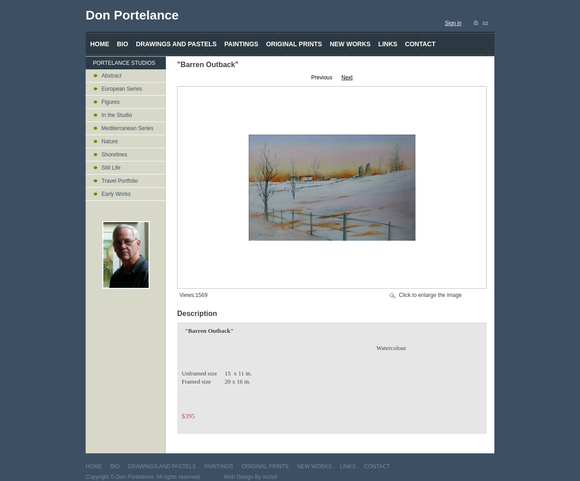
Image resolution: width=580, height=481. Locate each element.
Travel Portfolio (120, 181)
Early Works (116, 194)
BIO (115, 466)
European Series (122, 89)
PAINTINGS (218, 466)
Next (347, 77)
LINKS (348, 466)
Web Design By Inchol (250, 477)
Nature (110, 141)
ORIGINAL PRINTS (265, 466)
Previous (322, 77)
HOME (94, 466)
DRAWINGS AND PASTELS (162, 466)
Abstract (111, 76)
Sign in (453, 23)
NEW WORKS (314, 466)
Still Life (111, 168)
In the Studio (117, 115)
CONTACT (377, 466)
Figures (111, 102)
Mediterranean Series (128, 128)
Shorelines (114, 154)
